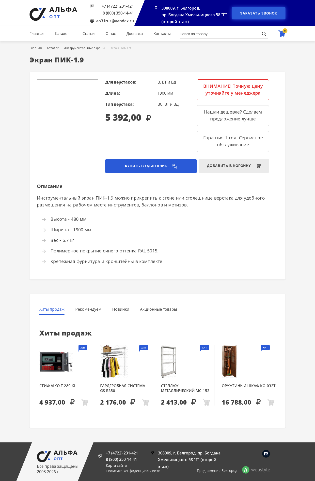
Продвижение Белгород (217, 470)
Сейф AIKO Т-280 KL (57, 385)
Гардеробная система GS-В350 (122, 388)
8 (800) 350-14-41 (118, 13)
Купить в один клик (143, 166)
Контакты (162, 33)
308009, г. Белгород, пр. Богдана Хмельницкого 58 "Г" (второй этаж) (194, 15)
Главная (37, 33)
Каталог (62, 33)
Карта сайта (116, 465)
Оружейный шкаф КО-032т (248, 385)
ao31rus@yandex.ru (115, 21)
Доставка (134, 33)
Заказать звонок (258, 13)
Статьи (88, 33)
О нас (111, 33)
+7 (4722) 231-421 (118, 6)
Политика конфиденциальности (133, 470)
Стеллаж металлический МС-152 (185, 388)
